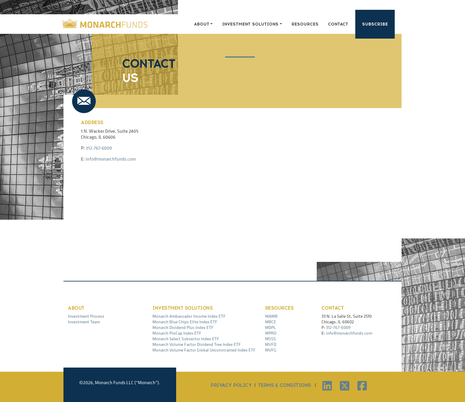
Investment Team (84, 322)
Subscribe (375, 24)
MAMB (271, 316)
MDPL (270, 327)
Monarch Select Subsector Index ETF (185, 338)
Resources (305, 24)
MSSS (270, 338)
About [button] (201, 24)
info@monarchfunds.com (111, 159)
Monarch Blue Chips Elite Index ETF (184, 322)
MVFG (270, 350)
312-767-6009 (99, 148)
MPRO (270, 333)
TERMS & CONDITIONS (284, 385)
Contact (338, 24)
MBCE (270, 322)
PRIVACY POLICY (231, 385)
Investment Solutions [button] (250, 24)
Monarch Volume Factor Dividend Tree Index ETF (196, 344)
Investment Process (86, 316)
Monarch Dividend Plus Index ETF (183, 327)
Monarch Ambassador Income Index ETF (189, 316)
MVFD (270, 344)
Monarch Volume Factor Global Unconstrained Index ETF (204, 350)
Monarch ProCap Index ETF (176, 333)
